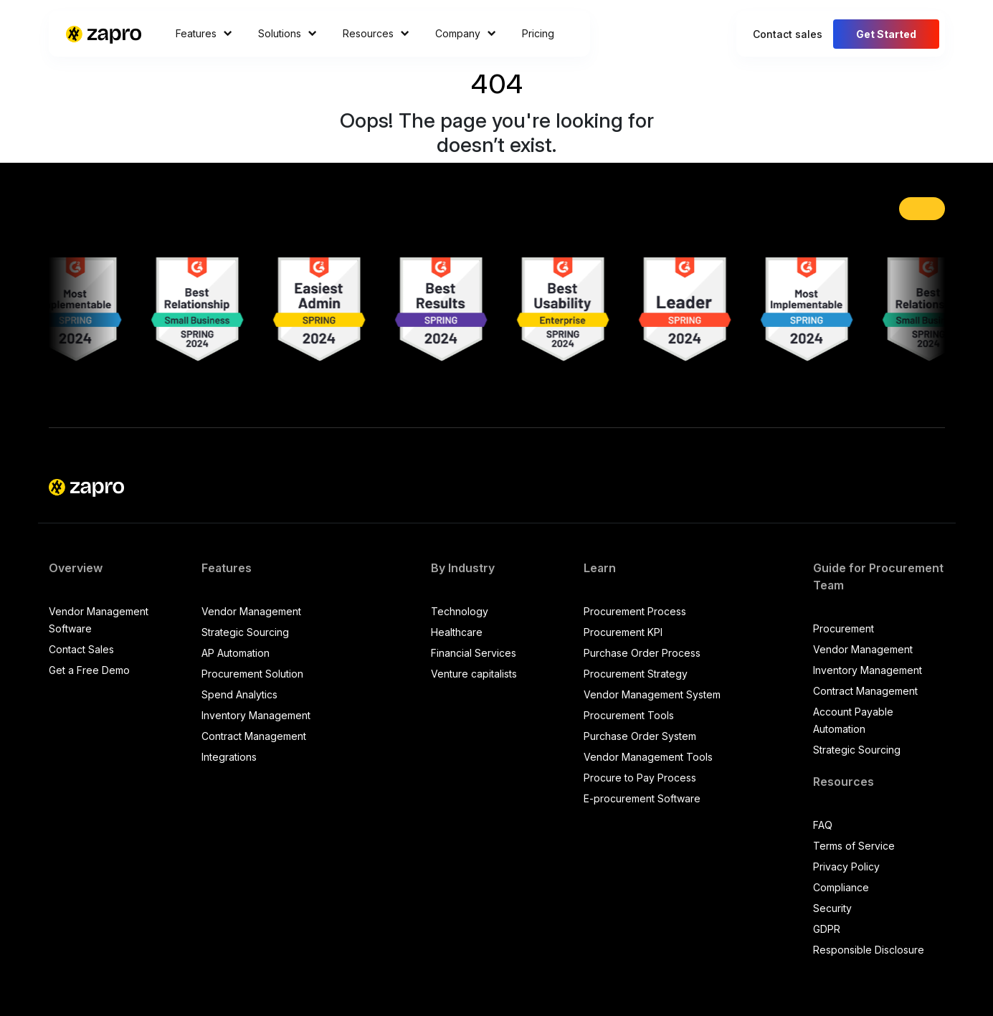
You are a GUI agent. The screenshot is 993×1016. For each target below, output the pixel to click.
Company (465, 33)
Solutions (287, 33)
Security (832, 908)
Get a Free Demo (89, 670)
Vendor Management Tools (648, 757)
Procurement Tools (629, 715)
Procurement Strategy (636, 674)
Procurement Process (635, 611)
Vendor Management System (652, 694)
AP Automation (235, 653)
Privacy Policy (846, 866)
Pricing (538, 33)
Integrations (229, 757)
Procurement (843, 628)
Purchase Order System (640, 736)
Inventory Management (255, 715)
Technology (459, 611)
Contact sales (787, 34)
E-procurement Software (642, 798)
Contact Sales (81, 649)
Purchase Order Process (642, 653)
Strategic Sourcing (245, 632)
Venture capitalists (474, 674)
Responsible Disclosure (868, 950)
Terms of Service (854, 846)
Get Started (886, 34)
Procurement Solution (252, 674)
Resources (376, 33)
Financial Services (473, 653)
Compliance (841, 887)
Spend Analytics (239, 694)
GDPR (826, 929)
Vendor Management (251, 611)
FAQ (822, 825)
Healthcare (457, 632)
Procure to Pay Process (640, 778)
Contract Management (253, 736)
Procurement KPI (623, 632)
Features (204, 33)
